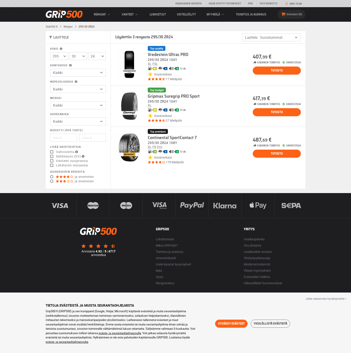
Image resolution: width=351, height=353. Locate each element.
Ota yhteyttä (252, 245)
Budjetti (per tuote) (66, 130)
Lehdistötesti (165, 239)
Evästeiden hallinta (257, 277)
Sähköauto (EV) (71, 156)
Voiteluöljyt (186, 14)
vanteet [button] (130, 14)
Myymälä (216, 14)
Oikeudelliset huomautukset (263, 283)
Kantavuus (61, 65)
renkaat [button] (102, 14)
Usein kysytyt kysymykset (225, 3)
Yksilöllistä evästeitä (270, 323)
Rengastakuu (165, 283)
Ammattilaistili (166, 258)
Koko (56, 48)
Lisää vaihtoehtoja (65, 147)
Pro (250, 3)
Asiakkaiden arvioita (188, 3)
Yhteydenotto (268, 3)
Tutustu (277, 70)
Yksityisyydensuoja (257, 258)
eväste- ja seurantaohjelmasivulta (67, 342)
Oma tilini (293, 3)
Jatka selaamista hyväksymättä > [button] (326, 298)
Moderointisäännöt (257, 264)
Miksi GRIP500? (167, 245)
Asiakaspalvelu (254, 239)
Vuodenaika (59, 114)
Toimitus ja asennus (251, 14)
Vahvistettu (67, 151)
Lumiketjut (158, 14)
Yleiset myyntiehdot (257, 270)
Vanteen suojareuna (72, 160)
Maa (159, 270)
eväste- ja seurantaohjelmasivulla (120, 333)
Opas (159, 277)
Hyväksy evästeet (231, 323)
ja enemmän (75, 176)
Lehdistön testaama (72, 165)
